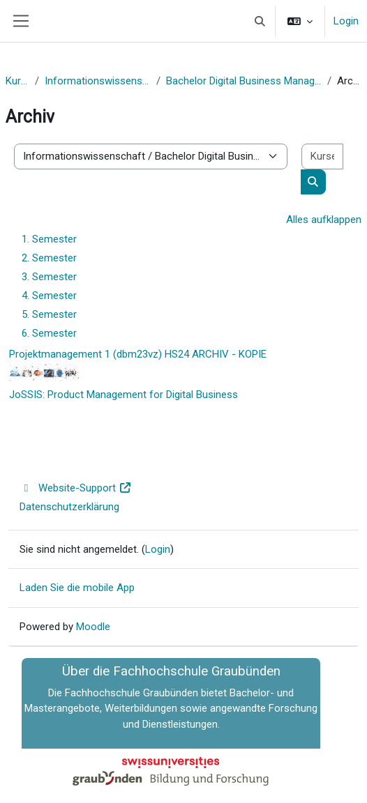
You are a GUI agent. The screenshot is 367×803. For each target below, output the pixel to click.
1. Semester (49, 239)
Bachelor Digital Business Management (244, 81)
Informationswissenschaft (98, 81)
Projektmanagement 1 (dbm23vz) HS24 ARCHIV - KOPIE (138, 354)
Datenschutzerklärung (69, 506)
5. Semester (49, 314)
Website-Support (76, 488)
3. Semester (49, 276)
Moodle (93, 626)
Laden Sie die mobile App (77, 587)
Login (346, 21)
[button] (260, 21)
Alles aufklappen (323, 219)
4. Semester (49, 295)
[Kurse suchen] (322, 156)
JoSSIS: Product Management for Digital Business (123, 394)
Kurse (17, 81)
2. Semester (49, 258)
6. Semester (49, 333)
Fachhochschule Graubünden (131, 693)
